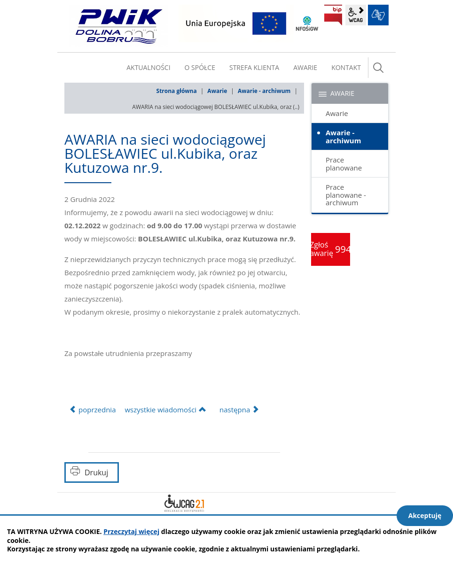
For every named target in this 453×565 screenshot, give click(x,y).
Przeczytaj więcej (131, 531)
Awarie (217, 91)
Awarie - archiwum (264, 91)
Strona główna (176, 91)
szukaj (378, 67)
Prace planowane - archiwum (346, 194)
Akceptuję (425, 515)
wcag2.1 (355, 15)
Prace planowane (344, 163)
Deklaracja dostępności (184, 503)
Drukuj (96, 472)
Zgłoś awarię (330, 249)
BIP (333, 15)
